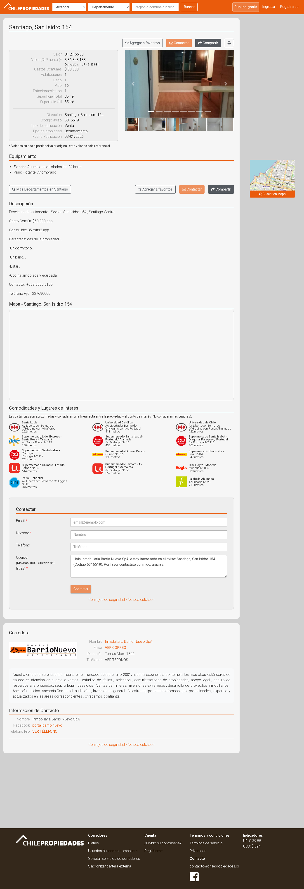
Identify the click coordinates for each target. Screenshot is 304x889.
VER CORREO (115, 647)
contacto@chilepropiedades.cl (214, 866)
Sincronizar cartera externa (109, 866)
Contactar (179, 43)
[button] (133, 83)
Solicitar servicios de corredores (114, 858)
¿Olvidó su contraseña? (162, 843)
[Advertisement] (121, 789)
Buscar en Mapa (272, 194)
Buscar (189, 7)
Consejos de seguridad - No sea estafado (121, 599)
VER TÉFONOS (116, 660)
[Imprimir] (229, 43)
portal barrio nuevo (47, 725)
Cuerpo (35, 562)
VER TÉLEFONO (44, 731)
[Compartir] (208, 43)
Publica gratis (245, 7)
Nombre (24, 533)
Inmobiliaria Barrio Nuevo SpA (128, 641)
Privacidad (198, 851)
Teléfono (23, 545)
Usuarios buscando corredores (112, 851)
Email (21, 521)
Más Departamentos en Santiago (40, 189)
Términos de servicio (206, 843)
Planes (93, 843)
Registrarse (289, 7)
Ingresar (268, 7)
